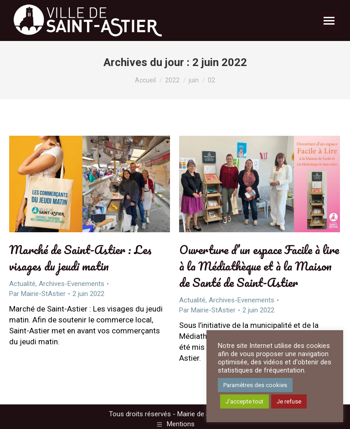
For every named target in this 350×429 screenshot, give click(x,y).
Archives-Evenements (71, 284)
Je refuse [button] (289, 401)
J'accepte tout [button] (244, 401)
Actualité (22, 284)
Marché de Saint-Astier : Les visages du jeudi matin (80, 258)
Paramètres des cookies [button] (255, 385)
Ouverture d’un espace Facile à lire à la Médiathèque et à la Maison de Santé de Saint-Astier (259, 266)
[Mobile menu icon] (329, 20)
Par (37, 294)
